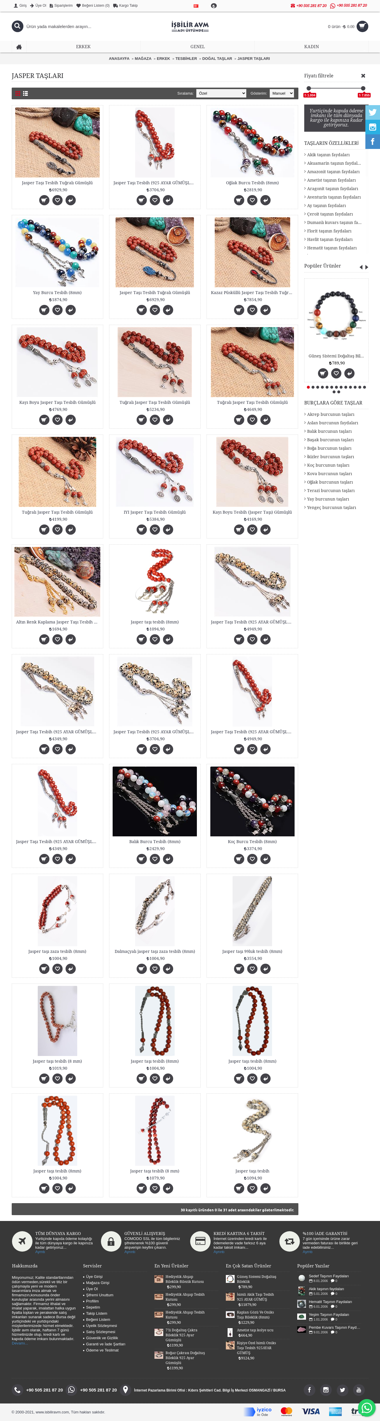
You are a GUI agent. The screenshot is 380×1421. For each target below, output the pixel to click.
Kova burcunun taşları (329, 473)
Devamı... (20, 1343)
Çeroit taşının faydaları (330, 214)
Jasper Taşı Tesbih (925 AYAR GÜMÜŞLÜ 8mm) (156, 182)
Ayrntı (40, 1252)
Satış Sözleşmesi (99, 1332)
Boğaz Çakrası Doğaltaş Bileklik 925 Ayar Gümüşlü (185, 1358)
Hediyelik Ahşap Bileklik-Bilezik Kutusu (185, 1279)
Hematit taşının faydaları (332, 248)
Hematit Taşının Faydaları (330, 1302)
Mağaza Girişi (96, 1283)
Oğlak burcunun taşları (330, 482)
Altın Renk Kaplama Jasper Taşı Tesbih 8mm (58, 622)
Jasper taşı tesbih (252, 1171)
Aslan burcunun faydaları (332, 423)
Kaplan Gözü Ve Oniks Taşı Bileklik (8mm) (255, 1314)
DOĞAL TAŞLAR (217, 58)
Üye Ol (90, 1289)
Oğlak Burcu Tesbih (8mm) (252, 182)
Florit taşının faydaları (329, 231)
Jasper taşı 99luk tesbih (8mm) (252, 951)
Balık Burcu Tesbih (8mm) (154, 841)
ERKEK (163, 58)
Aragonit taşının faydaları (332, 188)
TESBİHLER (186, 58)
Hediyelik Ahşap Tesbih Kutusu (185, 1297)
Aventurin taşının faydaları (334, 197)
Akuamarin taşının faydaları (335, 163)
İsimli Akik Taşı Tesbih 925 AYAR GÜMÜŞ (255, 1297)
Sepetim (91, 1307)
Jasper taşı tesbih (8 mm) (57, 1061)
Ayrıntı (129, 1252)
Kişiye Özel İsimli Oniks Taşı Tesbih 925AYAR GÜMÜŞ (256, 1348)
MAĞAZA (143, 58)
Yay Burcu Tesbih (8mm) (57, 292)
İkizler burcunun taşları (330, 456)
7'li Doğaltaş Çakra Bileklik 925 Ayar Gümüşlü (181, 1335)
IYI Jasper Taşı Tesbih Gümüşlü (155, 512)
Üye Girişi (92, 1276)
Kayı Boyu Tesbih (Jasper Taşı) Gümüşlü (252, 512)
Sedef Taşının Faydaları (329, 1276)
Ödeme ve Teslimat (100, 1350)
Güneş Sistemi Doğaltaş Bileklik (337, 356)
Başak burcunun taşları (330, 439)
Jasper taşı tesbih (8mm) (155, 622)
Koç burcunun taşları (328, 465)
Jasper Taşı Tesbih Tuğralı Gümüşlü (57, 182)
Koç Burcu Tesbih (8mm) (252, 841)
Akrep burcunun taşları (330, 414)
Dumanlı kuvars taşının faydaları (338, 222)
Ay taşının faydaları (326, 205)
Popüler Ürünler (322, 266)
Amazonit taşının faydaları (333, 171)
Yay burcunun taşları (328, 499)
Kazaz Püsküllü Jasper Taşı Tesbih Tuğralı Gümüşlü (253, 292)
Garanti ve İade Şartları (104, 1344)
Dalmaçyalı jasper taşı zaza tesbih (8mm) (155, 951)
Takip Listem (95, 1313)
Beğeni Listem (96, 1319)
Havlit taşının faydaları (330, 239)
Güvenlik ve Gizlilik (100, 1338)
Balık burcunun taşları (329, 431)
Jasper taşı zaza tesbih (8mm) (57, 951)
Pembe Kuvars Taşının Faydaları (335, 1327)
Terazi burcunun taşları (331, 490)
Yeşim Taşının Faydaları (329, 1314)
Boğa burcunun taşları (329, 448)
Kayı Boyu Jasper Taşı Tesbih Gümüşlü (57, 402)
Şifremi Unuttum (98, 1295)
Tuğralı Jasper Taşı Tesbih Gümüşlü (155, 402)
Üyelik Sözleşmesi (100, 1325)
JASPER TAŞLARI (254, 58)
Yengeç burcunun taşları (331, 507)
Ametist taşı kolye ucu (255, 1330)
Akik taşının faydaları (328, 154)
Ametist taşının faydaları (331, 180)
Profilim (91, 1301)
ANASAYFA (119, 58)
